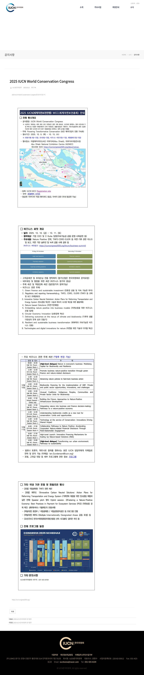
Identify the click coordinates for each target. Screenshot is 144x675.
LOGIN (133, 3)
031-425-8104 (91, 661)
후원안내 (115, 7)
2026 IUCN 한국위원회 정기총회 (23, 619)
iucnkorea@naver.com (69, 661)
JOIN (137, 3)
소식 (132, 7)
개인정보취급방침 (66, 654)
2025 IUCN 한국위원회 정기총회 (23, 623)
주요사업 (96, 7)
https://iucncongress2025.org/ (21, 600)
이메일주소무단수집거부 (84, 654)
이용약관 (53, 654)
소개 (79, 7)
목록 (12, 611)
